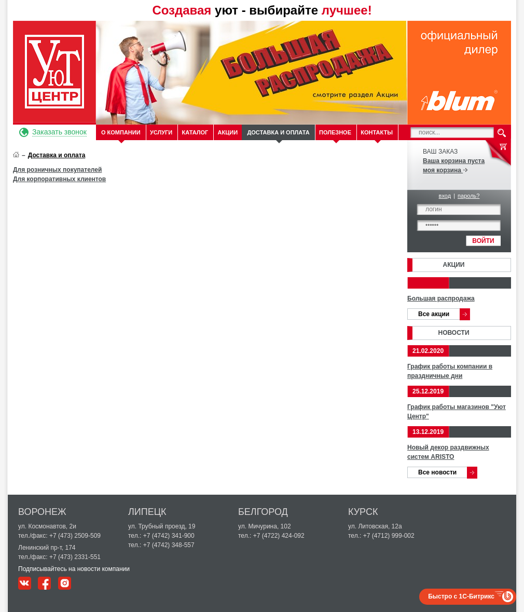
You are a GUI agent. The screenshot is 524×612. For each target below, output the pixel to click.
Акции (228, 132)
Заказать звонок (59, 132)
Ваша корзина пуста (454, 161)
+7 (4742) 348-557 (169, 545)
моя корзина (445, 170)
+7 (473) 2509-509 (75, 535)
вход (445, 196)
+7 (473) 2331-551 (75, 557)
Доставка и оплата (278, 132)
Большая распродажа (441, 298)
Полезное (335, 132)
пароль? (468, 196)
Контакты (377, 132)
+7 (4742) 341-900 (169, 535)
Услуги (161, 132)
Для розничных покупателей (57, 169)
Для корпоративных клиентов (59, 179)
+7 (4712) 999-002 (389, 535)
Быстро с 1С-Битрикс (461, 596)
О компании (121, 132)
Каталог (195, 132)
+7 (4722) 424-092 (279, 535)
